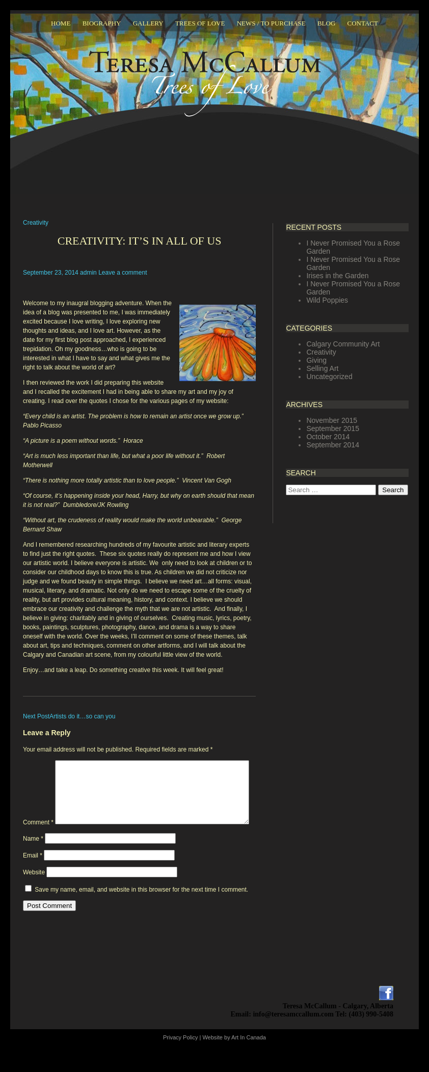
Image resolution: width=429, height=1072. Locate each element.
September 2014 (332, 445)
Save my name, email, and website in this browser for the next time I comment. (141, 911)
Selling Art (322, 368)
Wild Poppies (327, 300)
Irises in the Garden (337, 276)
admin (88, 272)
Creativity (35, 222)
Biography (102, 23)
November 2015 (331, 420)
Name (33, 860)
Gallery (148, 23)
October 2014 (328, 437)
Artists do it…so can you (69, 716)
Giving (316, 360)
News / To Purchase (271, 23)
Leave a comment (122, 272)
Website (34, 893)
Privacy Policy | (182, 1059)
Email (32, 876)
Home (60, 23)
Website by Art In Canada (234, 1059)
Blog (326, 23)
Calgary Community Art (343, 344)
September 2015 (332, 428)
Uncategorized (329, 376)
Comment (38, 764)
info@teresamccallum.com (293, 1035)
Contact (362, 23)
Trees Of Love (200, 23)
